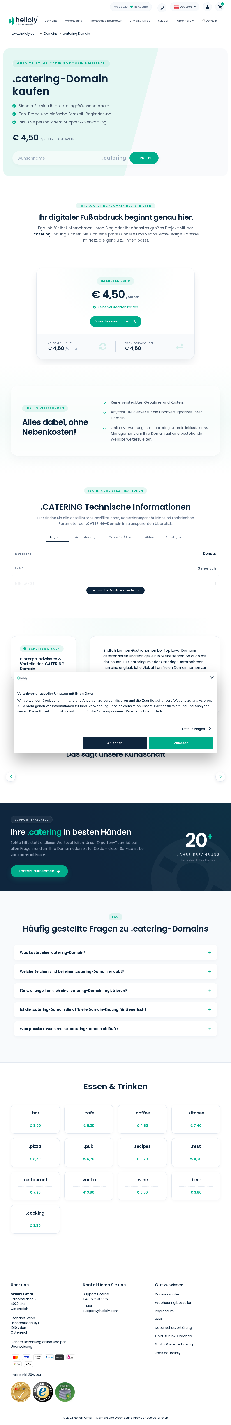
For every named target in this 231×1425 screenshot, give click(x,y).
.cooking (35, 1221)
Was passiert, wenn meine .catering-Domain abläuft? (115, 1027)
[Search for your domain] (57, 159)
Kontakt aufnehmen (39, 864)
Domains (51, 20)
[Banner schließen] (212, 677)
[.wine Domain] (142, 1187)
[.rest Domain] (196, 1153)
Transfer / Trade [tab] (122, 539)
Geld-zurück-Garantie (173, 1338)
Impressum (164, 1313)
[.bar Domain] (35, 1119)
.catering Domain (77, 33)
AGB (158, 1321)
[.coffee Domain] (142, 1119)
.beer (196, 1187)
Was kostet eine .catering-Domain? (115, 946)
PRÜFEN (143, 158)
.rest (196, 1153)
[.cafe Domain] (89, 1119)
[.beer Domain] (196, 1187)
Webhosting (73, 20)
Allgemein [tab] (57, 539)
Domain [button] (209, 20)
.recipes (142, 1153)
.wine (142, 1187)
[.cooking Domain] (35, 1221)
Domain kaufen (167, 1297)
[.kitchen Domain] (196, 1119)
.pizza (35, 1153)
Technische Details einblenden (115, 584)
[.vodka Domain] (89, 1187)
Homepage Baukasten (106, 20)
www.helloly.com (25, 33)
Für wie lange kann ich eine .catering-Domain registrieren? (115, 987)
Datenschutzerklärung (173, 1329)
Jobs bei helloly (167, 1354)
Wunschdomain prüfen (115, 323)
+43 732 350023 (96, 1301)
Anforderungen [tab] (87, 539)
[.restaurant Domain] (35, 1187)
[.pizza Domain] (35, 1153)
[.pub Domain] (89, 1153)
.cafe (89, 1119)
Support (163, 20)
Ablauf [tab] (150, 539)
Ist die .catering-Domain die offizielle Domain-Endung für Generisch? (115, 1007)
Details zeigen (193, 729)
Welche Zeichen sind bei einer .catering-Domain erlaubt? (115, 966)
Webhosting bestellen (173, 1305)
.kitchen (196, 1119)
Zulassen (181, 743)
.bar (35, 1119)
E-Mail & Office (140, 20)
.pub (89, 1153)
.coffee (142, 1119)
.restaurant (35, 1187)
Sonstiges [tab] (173, 539)
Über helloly (185, 20)
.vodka (89, 1187)
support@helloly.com (100, 1313)
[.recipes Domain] (142, 1153)
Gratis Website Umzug (174, 1346)
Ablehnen (114, 743)
